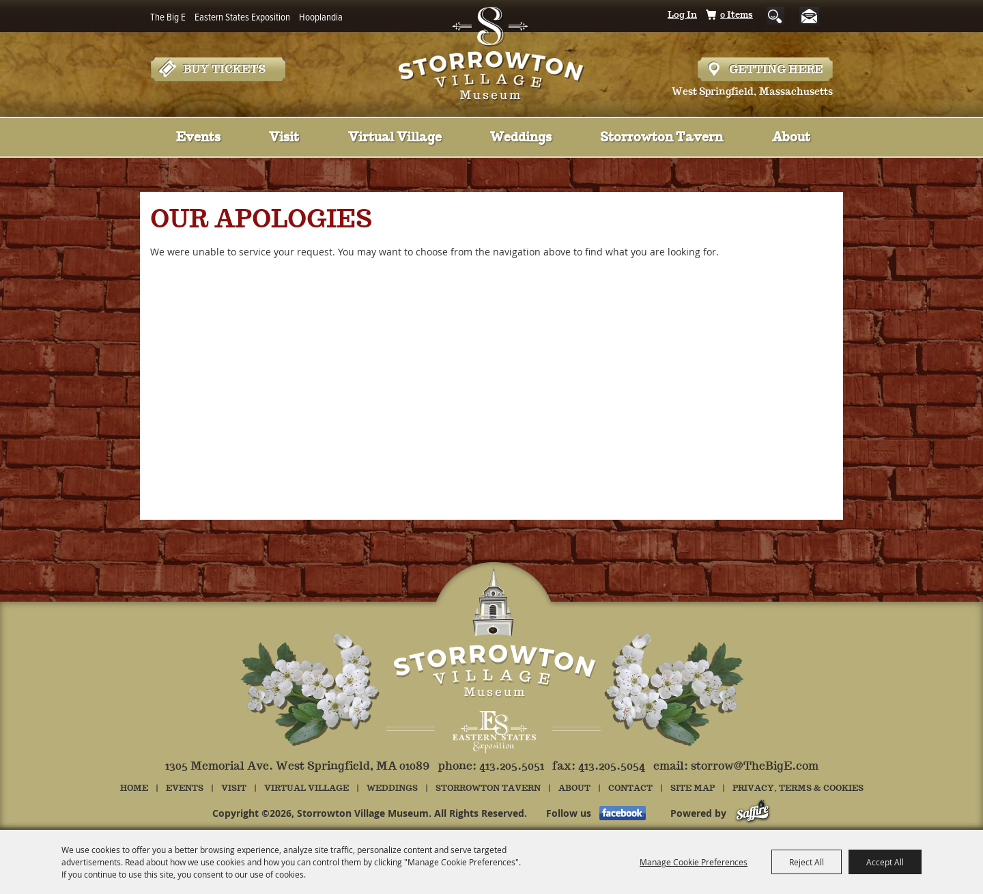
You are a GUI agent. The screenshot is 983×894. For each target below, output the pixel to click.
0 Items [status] (736, 15)
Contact (630, 788)
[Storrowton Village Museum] (492, 50)
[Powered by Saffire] (753, 813)
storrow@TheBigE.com (754, 766)
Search (775, 16)
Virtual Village (395, 138)
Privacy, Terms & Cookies (798, 788)
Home (134, 788)
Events (198, 138)
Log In (682, 15)
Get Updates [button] (814, 16)
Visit (284, 138)
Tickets (217, 69)
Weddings (521, 138)
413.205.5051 (511, 766)
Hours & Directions (765, 69)
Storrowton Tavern (661, 138)
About (791, 138)
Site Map (692, 788)
